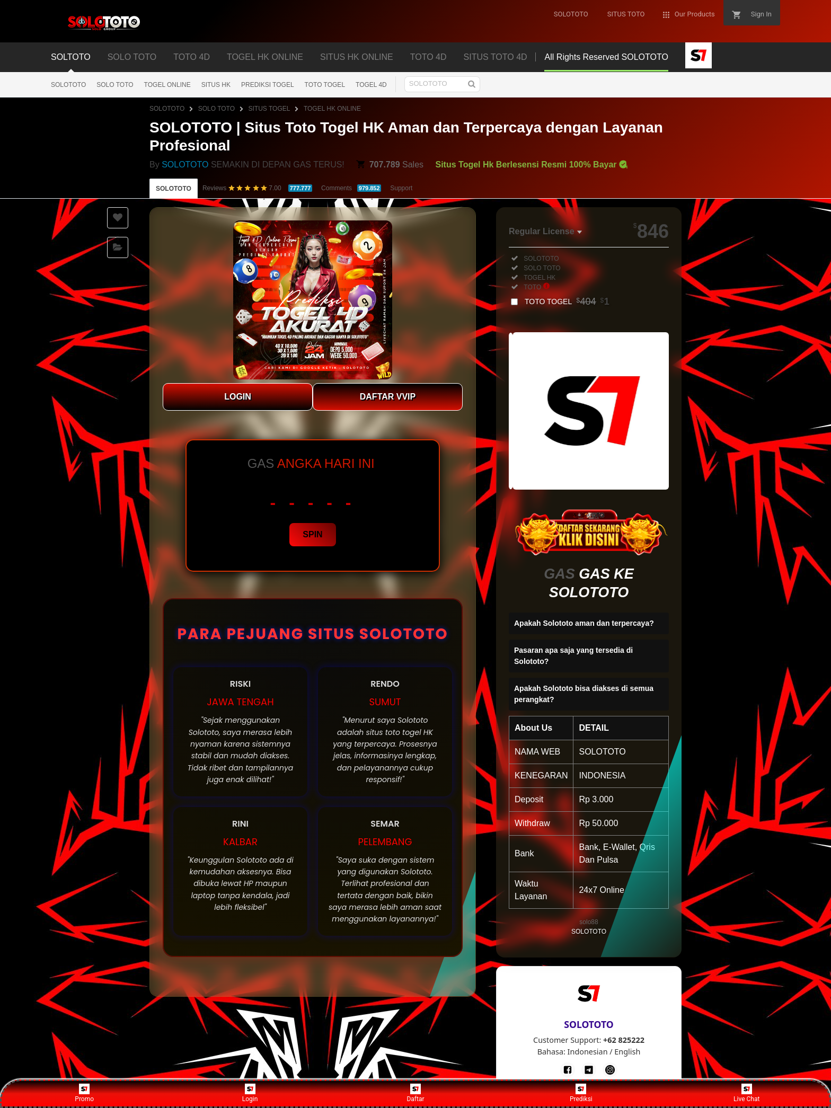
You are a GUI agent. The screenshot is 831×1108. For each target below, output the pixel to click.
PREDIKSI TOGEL (267, 84)
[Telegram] (588, 1069)
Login (250, 1093)
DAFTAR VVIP (387, 396)
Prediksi (581, 1093)
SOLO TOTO (114, 84)
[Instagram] (610, 1069)
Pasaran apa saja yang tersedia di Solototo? (573, 656)
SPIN (312, 534)
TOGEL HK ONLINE (332, 108)
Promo (84, 1093)
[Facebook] (567, 1069)
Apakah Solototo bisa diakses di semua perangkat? (583, 694)
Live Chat (746, 1093)
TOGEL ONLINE (167, 84)
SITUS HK (216, 84)
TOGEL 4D (371, 84)
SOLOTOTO (68, 84)
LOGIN (237, 396)
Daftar (415, 1093)
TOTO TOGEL (325, 84)
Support (401, 188)
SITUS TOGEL (269, 108)
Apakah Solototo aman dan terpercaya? (584, 623)
